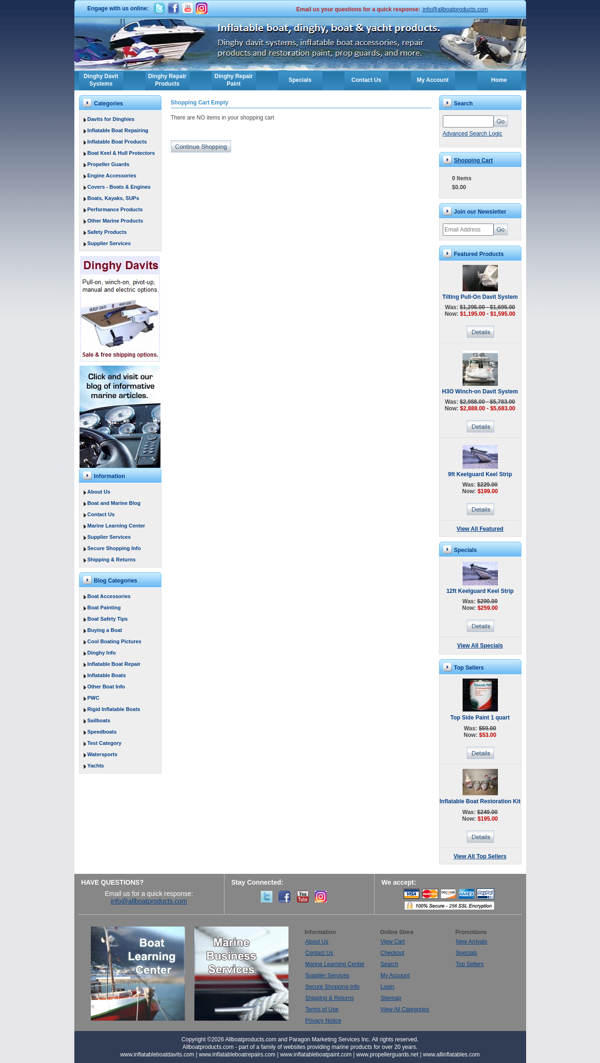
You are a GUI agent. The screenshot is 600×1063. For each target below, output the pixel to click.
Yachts (96, 765)
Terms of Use (322, 1009)
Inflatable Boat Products (117, 141)
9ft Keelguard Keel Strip (480, 474)
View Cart (393, 941)
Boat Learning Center (142, 974)
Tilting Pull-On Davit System (480, 297)
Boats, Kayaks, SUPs (113, 198)
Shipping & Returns (112, 559)
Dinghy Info (102, 652)
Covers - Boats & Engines (119, 187)
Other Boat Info (106, 686)
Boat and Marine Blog (114, 503)
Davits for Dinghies (111, 119)
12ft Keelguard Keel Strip (480, 591)
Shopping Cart (473, 160)
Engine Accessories (112, 175)
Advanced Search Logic (473, 133)
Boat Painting (104, 607)
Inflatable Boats (107, 675)
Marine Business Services (241, 974)
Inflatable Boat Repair (114, 664)
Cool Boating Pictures (115, 641)
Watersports (103, 754)
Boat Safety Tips (108, 619)
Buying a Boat (105, 630)
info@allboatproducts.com (455, 9)
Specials (300, 80)
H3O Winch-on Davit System (480, 391)
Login (387, 986)
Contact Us (366, 80)
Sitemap (391, 998)
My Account (433, 80)
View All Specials (480, 645)
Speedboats (102, 732)
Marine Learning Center (116, 525)
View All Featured (479, 529)
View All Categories (405, 1009)
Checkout (393, 953)
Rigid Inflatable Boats (114, 709)
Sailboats (99, 720)
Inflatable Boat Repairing (118, 130)
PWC (94, 698)
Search (390, 964)
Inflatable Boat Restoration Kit (480, 801)
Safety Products (107, 232)
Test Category (105, 743)
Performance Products (115, 209)
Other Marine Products (116, 221)
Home (499, 80)
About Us (99, 492)
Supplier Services (109, 243)
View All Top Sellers (480, 856)
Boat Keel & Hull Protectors (121, 153)
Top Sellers (470, 964)
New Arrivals (472, 941)
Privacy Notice (323, 1020)
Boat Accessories (109, 596)
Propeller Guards (108, 164)
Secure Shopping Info (114, 548)
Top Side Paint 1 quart (480, 717)
